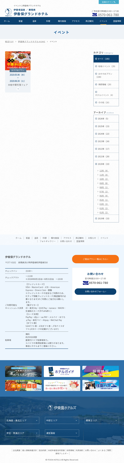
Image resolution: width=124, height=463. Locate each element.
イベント (103, 21)
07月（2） (104, 191)
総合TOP (9, 41)
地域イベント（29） (107, 66)
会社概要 (16, 450)
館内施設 (62, 21)
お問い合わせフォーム (95, 291)
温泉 (34, 21)
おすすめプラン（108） (103, 75)
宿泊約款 (42, 450)
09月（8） (104, 183)
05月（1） (104, 200)
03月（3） (104, 204)
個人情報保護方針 (29, 450)
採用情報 (70, 450)
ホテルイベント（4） (104, 95)
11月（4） (104, 174)
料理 (48, 21)
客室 (21, 21)
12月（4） (104, 170)
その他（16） (104, 102)
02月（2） (104, 208)
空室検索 (117, 21)
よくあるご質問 (104, 450)
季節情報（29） (105, 84)
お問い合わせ (66, 241)
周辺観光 (90, 21)
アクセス (76, 21)
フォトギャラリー (48, 241)
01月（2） (104, 212)
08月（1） (104, 187)
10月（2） (104, 179)
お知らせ (92, 238)
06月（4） (104, 195)
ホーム (7, 21)
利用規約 (79, 450)
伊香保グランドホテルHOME (31, 41)
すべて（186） (104, 58)
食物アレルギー (61, 453)
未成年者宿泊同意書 (56, 450)
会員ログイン (107, 2)
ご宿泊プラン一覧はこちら (95, 259)
